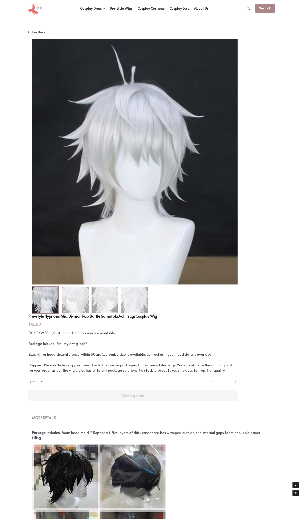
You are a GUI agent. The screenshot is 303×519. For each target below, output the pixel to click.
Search (265, 8)
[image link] (35, 8)
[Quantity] (229, 132)
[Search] (248, 8)
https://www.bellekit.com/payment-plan (184, 433)
